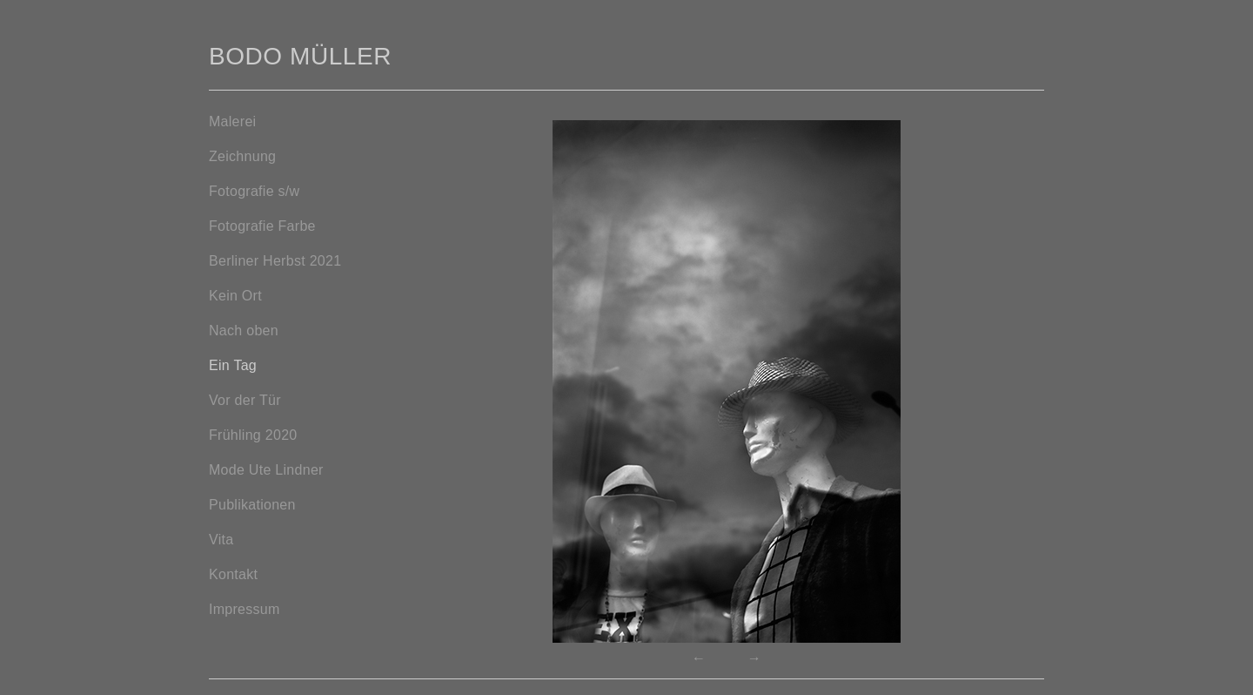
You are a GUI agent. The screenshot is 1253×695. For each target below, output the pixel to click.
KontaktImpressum (244, 592)
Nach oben (243, 330)
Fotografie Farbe (262, 226)
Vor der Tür (245, 400)
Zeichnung (242, 156)
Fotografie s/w (254, 191)
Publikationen (252, 504)
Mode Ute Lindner (266, 469)
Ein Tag (233, 365)
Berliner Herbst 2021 (275, 260)
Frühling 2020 (253, 435)
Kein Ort (235, 295)
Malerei (232, 121)
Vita (221, 539)
